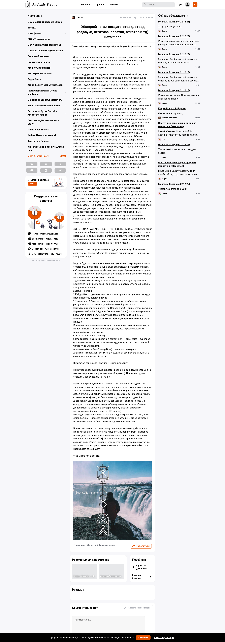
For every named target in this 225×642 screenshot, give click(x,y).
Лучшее (85, 4)
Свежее (113, 4)
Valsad (79, 17)
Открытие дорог (106, 545)
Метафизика (34, 33)
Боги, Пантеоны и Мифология (44, 105)
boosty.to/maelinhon (50, 249)
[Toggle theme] (180, 4)
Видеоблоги (34, 79)
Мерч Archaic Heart (38, 156)
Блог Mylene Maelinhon (40, 73)
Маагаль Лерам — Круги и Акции (45, 50)
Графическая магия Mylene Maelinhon (42, 92)
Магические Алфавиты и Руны (44, 45)
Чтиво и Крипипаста (38, 129)
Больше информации (164, 637)
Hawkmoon (80, 545)
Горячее (99, 4)
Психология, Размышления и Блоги (43, 122)
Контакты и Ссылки (38, 141)
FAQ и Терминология (39, 39)
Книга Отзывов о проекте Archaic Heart (46, 148)
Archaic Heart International (42, 135)
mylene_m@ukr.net (48, 234)
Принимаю (143, 637)
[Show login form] (187, 4)
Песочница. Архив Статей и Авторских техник (42, 113)
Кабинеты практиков (39, 67)
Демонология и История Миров (45, 22)
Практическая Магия (39, 62)
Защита (92, 545)
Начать (32, 184)
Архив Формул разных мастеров (45, 85)
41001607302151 (51, 239)
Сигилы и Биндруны (38, 56)
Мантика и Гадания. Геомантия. (45, 100)
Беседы (32, 27)
